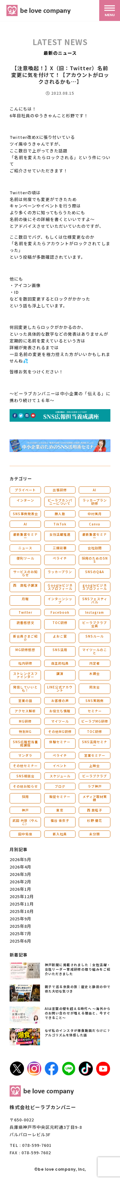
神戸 (25, 810)
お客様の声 (60, 700)
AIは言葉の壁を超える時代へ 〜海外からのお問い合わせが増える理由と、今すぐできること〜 (78, 1013)
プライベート (25, 489)
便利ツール (25, 558)
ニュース (25, 547)
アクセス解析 (25, 710)
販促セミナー (59, 796)
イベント (60, 765)
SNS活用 (59, 649)
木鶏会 (94, 673)
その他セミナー (25, 765)
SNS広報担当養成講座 (25, 743)
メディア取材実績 (95, 798)
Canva (94, 524)
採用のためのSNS (95, 560)
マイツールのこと (94, 651)
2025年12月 (22, 896)
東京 (59, 810)
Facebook (60, 612)
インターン (25, 500)
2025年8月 (20, 926)
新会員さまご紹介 (25, 638)
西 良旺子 (94, 810)
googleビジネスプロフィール (94, 587)
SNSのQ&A (94, 571)
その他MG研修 (60, 731)
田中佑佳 (25, 833)
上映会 (94, 765)
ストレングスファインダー (25, 675)
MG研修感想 (25, 649)
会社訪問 (95, 547)
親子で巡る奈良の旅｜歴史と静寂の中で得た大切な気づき (78, 989)
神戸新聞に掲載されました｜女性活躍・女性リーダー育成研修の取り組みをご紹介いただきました (78, 969)
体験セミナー (59, 741)
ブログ (60, 786)
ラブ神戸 (95, 786)
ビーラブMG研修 (94, 721)
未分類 (94, 833)
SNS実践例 (94, 700)
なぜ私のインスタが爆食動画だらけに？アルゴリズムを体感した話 (78, 1032)
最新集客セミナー (25, 536)
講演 (59, 673)
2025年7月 (20, 933)
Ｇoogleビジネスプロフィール (60, 587)
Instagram (94, 612)
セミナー (95, 710)
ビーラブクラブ (94, 775)
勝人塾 (60, 513)
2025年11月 (22, 904)
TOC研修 (60, 622)
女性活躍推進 (59, 534)
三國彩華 (60, 547)
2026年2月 (20, 882)
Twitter (25, 612)
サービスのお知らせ (25, 573)
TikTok (60, 524)
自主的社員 (60, 663)
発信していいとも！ (25, 689)
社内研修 (25, 663)
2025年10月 (22, 911)
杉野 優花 (94, 820)
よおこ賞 (60, 636)
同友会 (94, 687)
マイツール (60, 721)
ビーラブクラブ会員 (94, 624)
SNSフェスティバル (94, 600)
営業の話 (25, 700)
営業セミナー (94, 755)
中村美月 (95, 513)
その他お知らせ (25, 786)
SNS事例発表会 (25, 513)
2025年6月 (20, 941)
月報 (25, 598)
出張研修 (60, 489)
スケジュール (60, 775)
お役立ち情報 (59, 710)
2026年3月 (20, 874)
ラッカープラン (60, 571)
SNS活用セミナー (94, 743)
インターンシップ (60, 600)
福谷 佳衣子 (60, 820)
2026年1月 (20, 889)
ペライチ (60, 558)
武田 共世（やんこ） (25, 822)
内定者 (94, 663)
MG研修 (25, 721)
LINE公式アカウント (60, 689)
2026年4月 (20, 867)
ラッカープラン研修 (95, 502)
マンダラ (25, 755)
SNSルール (94, 636)
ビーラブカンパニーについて (60, 502)
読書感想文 (25, 622)
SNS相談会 (25, 775)
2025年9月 (20, 919)
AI (94, 489)
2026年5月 (20, 859)
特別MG (25, 731)
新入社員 (60, 833)
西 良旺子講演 (25, 585)
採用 (25, 796)
